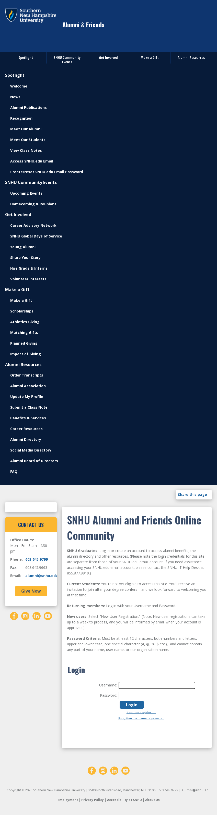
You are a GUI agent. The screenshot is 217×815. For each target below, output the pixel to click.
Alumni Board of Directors (34, 460)
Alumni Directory (25, 439)
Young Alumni (23, 246)
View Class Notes (26, 150)
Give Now (31, 591)
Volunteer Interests (28, 279)
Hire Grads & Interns (29, 268)
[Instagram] (25, 615)
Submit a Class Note (29, 407)
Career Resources (26, 428)
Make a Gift (150, 57)
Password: (108, 695)
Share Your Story (25, 257)
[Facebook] (14, 615)
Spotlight (25, 57)
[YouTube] (48, 615)
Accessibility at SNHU (124, 800)
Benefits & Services (28, 418)
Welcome (18, 86)
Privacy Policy (92, 800)
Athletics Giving (25, 321)
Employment (68, 800)
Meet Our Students (27, 139)
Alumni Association (28, 385)
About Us (152, 800)
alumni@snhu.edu (41, 575)
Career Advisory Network (33, 225)
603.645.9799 (36, 559)
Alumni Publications (28, 107)
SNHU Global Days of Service (36, 236)
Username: (108, 685)
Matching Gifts (24, 332)
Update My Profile (26, 396)
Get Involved (108, 57)
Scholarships (21, 311)
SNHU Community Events (67, 59)
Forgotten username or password (141, 718)
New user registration (141, 712)
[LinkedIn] (36, 615)
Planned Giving (24, 343)
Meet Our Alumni (25, 129)
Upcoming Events (26, 193)
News (15, 96)
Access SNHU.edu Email (31, 161)
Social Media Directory (30, 450)
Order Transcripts (26, 375)
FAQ (13, 471)
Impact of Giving (25, 354)
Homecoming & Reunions (33, 204)
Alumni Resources (191, 57)
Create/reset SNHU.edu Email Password (46, 171)
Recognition (21, 118)
